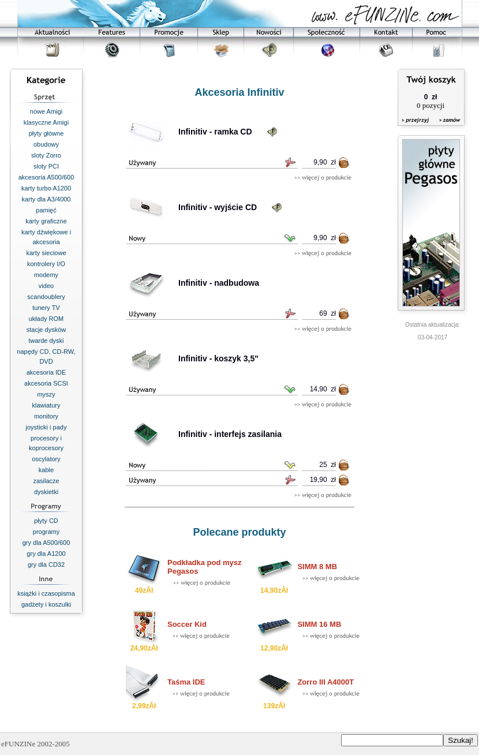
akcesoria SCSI (46, 383)
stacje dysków (46, 329)
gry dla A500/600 (46, 542)
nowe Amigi (46, 111)
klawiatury (46, 405)
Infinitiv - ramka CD (215, 131)
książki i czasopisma (46, 593)
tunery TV (46, 307)
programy (46, 531)
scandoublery (46, 296)
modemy (46, 274)
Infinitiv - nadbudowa (218, 282)
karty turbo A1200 (46, 188)
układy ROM (46, 318)
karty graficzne (46, 221)
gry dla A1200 (46, 553)
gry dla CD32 (46, 564)
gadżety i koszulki (46, 604)
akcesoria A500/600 (46, 177)
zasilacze (46, 480)
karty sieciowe (46, 252)
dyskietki (46, 491)
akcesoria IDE (46, 372)
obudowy (46, 144)
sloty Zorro (46, 155)
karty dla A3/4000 (45, 199)
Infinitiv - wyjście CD (217, 207)
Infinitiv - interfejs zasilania (230, 434)
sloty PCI (46, 166)
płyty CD (46, 520)
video (46, 285)
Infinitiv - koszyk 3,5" (218, 358)
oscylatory (46, 458)
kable (46, 469)
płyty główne (46, 133)
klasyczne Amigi (46, 122)
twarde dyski (45, 340)
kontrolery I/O (46, 263)
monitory (46, 416)
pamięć (46, 210)
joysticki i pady (46, 427)
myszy (46, 394)
